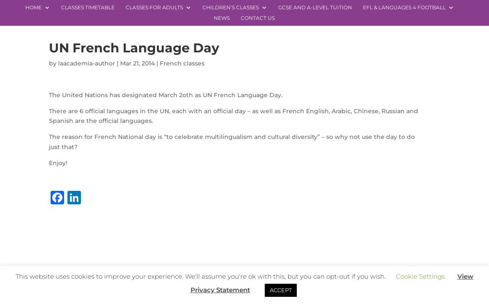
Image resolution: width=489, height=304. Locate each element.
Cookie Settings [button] (420, 276)
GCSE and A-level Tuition (315, 8)
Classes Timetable (88, 8)
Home (33, 8)
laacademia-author (86, 63)
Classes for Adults (154, 8)
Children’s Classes (230, 8)
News (222, 18)
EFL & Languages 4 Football (404, 8)
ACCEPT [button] (281, 290)
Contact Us (258, 18)
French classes (182, 63)
